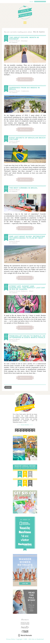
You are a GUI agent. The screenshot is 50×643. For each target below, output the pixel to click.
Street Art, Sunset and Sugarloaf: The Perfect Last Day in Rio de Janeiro (27, 287)
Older (8, 387)
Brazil (18, 40)
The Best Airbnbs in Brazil (23, 188)
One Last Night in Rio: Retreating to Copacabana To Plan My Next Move (27, 238)
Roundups (24, 40)
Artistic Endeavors (22, 291)
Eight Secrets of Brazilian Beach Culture (27, 138)
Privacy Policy (11, 639)
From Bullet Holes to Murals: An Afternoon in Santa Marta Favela (27, 336)
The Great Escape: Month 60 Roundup (24, 38)
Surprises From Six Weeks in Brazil (24, 88)
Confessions (25, 91)
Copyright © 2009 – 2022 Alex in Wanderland (30, 639)
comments (13, 42)
